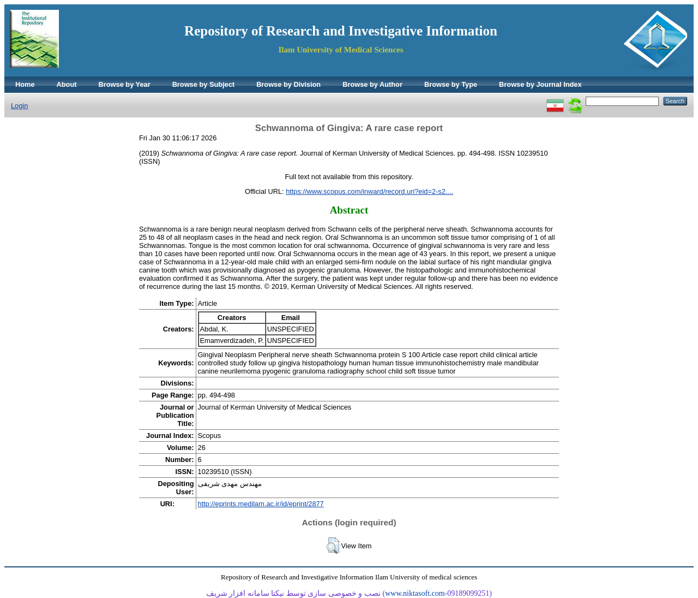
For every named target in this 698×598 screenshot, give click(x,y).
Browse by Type (450, 84)
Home (25, 84)
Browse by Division (288, 84)
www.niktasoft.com (415, 593)
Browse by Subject (203, 84)
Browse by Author (372, 84)
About (67, 84)
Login (19, 106)
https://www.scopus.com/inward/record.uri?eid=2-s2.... (369, 191)
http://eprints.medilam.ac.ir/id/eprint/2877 (261, 504)
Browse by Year (125, 84)
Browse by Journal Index (540, 84)
